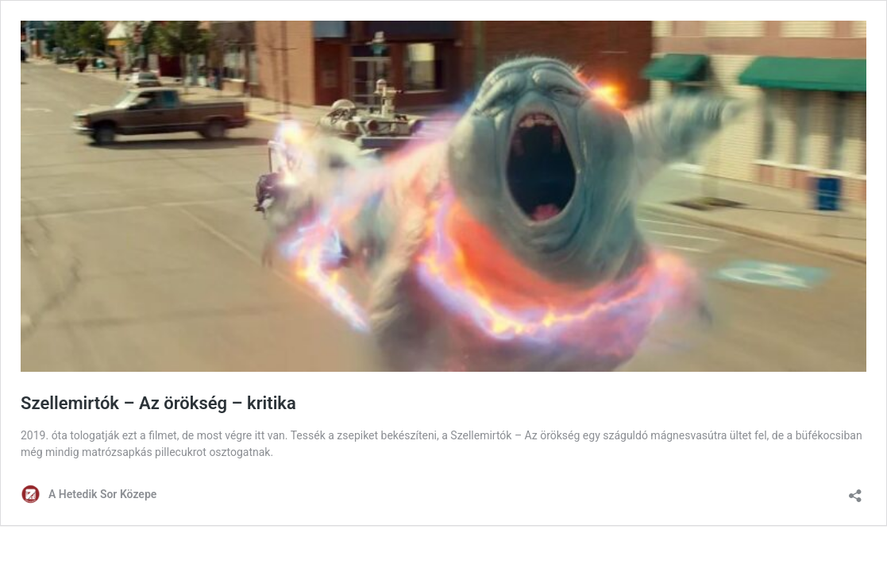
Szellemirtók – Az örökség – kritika (158, 403)
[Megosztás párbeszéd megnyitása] (855, 490)
